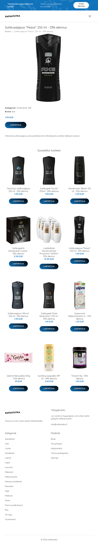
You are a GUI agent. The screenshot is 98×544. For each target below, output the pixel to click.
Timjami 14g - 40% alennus (79, 377)
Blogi (53, 439)
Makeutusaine (11, 477)
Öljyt (7, 491)
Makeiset (9, 472)
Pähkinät (9, 496)
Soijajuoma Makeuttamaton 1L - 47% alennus (79, 316)
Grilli (7, 443)
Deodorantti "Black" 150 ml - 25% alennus (80, 189)
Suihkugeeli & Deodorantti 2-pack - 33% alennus (18, 251)
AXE (29, 108)
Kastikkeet (9, 453)
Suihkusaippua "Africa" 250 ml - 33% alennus (18, 314)
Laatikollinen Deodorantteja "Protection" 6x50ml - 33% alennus (49, 252)
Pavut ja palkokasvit (14, 505)
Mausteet (9, 486)
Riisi (6, 510)
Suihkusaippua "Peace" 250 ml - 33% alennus (79, 249)
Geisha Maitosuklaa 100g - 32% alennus (18, 377)
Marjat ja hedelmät (13, 481)
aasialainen (10, 439)
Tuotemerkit (21, 108)
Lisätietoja (15, 125)
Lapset (8, 458)
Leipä (7, 462)
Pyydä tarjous (81, 5)
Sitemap (54, 458)
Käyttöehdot (56, 448)
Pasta (7, 500)
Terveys (8, 514)
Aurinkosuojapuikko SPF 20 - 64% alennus (49, 377)
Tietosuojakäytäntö (59, 453)
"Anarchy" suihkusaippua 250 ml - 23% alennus (18, 189)
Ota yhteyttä (56, 443)
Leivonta (9, 467)
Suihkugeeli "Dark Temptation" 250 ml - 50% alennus (49, 316)
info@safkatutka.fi (59, 424)
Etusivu (8, 31)
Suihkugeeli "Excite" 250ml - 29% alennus (49, 189)
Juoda (8, 448)
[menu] (90, 16)
